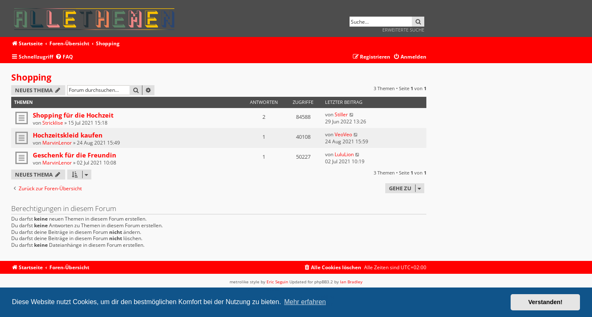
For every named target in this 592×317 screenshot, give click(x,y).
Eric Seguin (277, 282)
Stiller (341, 114)
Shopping (31, 77)
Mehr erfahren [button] (305, 301)
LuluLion (344, 154)
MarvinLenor (57, 142)
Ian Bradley (351, 282)
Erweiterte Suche (403, 30)
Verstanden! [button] (545, 302)
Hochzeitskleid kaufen (68, 135)
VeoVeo (343, 134)
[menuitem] (64, 57)
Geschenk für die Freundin (74, 155)
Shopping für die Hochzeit (73, 115)
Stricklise (52, 122)
